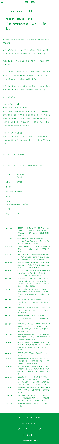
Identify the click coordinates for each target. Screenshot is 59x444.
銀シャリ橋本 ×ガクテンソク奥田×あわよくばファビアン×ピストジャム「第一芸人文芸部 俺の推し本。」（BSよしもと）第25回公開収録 (34, 273)
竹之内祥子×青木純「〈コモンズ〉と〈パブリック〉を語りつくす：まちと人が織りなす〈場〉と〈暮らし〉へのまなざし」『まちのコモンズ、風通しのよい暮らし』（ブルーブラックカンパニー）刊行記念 (34, 380)
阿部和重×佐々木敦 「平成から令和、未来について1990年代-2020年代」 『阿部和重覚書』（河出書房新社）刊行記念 (34, 390)
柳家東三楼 (20, 174)
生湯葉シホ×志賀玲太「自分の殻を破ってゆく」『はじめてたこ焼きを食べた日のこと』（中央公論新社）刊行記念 (34, 310)
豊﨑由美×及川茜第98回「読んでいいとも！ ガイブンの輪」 (33, 405)
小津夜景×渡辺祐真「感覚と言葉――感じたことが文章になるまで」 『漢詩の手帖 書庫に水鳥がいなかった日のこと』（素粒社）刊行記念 (34, 265)
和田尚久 (19, 177)
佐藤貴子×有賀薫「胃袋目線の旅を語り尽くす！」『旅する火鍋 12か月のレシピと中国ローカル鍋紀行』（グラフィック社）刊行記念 (33, 241)
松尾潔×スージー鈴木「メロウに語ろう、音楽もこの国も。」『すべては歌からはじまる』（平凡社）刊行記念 (34, 249)
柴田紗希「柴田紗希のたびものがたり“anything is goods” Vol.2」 (34, 354)
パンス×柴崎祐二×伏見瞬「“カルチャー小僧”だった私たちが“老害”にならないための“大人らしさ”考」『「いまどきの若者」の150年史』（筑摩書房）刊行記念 (34, 292)
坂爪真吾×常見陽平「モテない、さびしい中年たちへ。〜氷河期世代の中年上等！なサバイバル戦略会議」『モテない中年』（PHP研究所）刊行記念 (33, 398)
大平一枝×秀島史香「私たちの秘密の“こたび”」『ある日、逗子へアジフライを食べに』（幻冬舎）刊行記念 (34, 302)
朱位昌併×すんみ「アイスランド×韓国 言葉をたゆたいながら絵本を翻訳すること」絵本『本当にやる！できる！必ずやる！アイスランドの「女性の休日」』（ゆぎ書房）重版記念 (33, 282)
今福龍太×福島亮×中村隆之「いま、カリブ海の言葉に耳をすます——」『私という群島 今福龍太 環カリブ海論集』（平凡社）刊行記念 (34, 337)
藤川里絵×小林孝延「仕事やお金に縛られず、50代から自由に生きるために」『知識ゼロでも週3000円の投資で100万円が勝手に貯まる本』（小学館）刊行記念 (34, 370)
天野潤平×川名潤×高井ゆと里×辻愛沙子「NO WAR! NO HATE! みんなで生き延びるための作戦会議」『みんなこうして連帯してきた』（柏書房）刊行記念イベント (33, 231)
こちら (19, 154)
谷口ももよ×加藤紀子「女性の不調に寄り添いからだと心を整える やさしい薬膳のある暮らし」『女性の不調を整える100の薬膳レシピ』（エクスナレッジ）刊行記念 (34, 346)
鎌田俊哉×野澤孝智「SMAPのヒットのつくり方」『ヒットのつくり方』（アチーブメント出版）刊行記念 (33, 318)
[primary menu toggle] (2, 2)
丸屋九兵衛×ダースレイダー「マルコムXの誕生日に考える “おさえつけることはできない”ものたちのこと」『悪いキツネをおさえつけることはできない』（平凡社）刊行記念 (34, 327)
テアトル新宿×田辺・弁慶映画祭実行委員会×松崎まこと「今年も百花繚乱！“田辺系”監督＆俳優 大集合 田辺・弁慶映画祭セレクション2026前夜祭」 (33, 257)
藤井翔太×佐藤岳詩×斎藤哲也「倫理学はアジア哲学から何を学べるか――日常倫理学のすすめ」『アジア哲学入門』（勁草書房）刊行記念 (33, 361)
